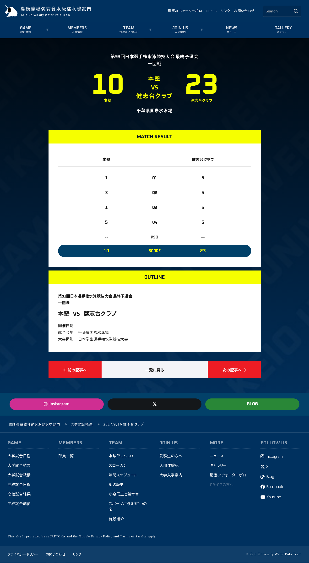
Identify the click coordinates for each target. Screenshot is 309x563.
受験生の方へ (170, 456)
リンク (225, 11)
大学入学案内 (170, 476)
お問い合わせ (244, 11)
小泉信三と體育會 (124, 495)
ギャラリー (283, 32)
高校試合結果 (19, 495)
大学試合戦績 (19, 476)
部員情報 (77, 32)
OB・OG (211, 11)
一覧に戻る (154, 370)
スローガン (118, 466)
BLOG (252, 404)
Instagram (274, 457)
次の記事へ (234, 370)
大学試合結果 (19, 466)
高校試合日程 (19, 485)
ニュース (232, 32)
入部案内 (180, 32)
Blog (270, 477)
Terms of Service (133, 537)
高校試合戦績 (19, 504)
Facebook (274, 487)
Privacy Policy (101, 537)
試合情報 (25, 32)
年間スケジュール (123, 476)
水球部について (128, 32)
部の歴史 (116, 485)
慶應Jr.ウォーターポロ (185, 11)
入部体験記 (169, 466)
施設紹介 (116, 520)
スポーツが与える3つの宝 (127, 507)
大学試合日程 (19, 456)
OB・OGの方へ (221, 485)
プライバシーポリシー (23, 554)
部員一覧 (66, 456)
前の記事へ (75, 370)
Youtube (274, 497)
